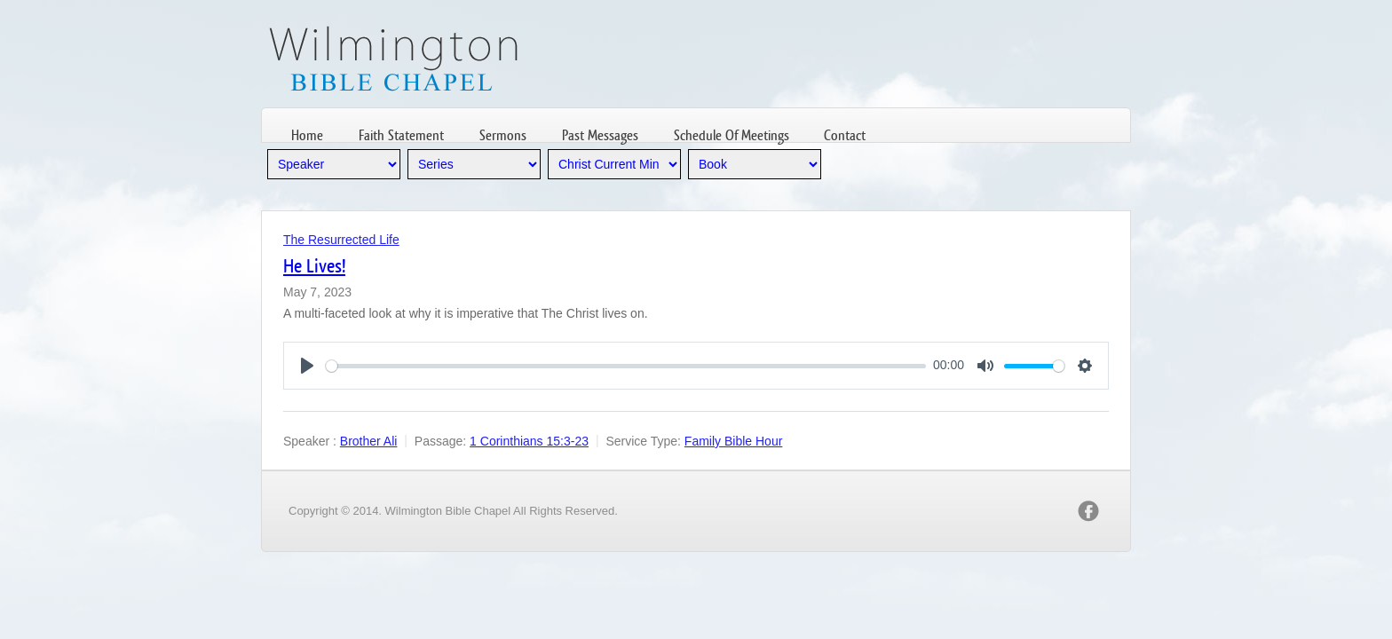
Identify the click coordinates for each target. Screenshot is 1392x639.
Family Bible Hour (733, 441)
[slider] (626, 366)
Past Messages (600, 135)
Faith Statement (401, 135)
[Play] (307, 365)
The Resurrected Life (341, 240)
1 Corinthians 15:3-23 (529, 441)
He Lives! (314, 266)
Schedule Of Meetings (731, 135)
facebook (1088, 511)
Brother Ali (369, 441)
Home (307, 135)
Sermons (502, 135)
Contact (845, 135)
